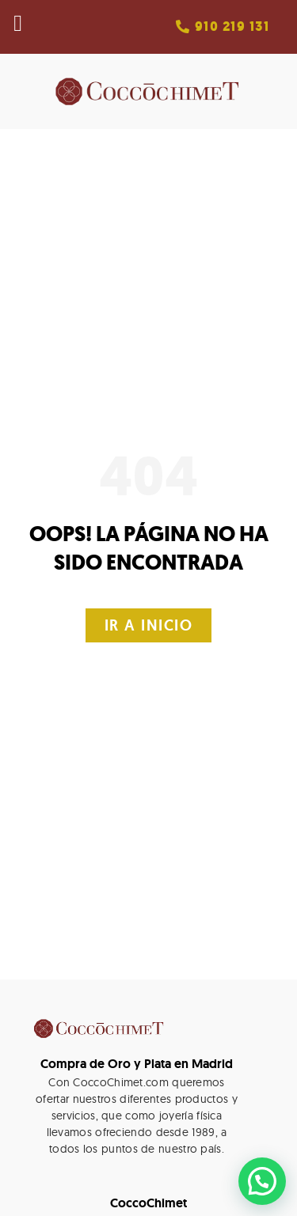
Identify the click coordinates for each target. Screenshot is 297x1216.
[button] (222, 27)
